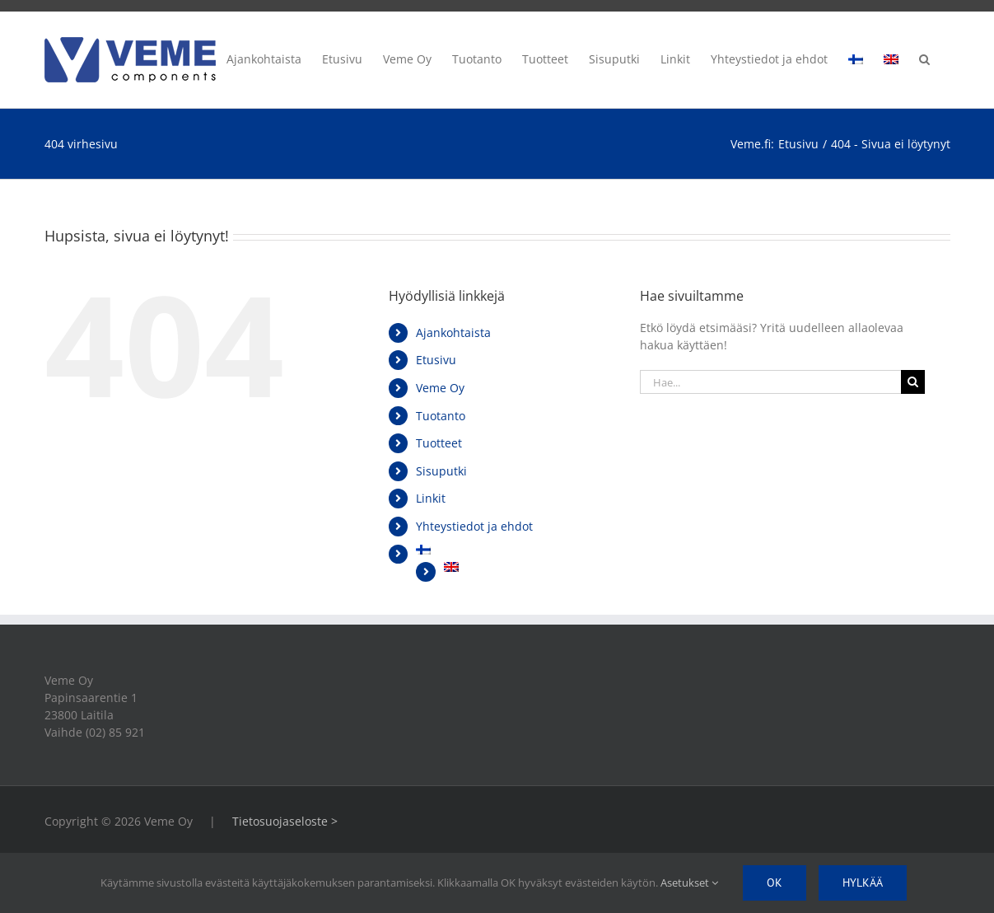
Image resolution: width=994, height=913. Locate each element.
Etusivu (436, 360)
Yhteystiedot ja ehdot (474, 526)
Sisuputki (441, 471)
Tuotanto (440, 416)
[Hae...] (771, 382)
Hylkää (862, 882)
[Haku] (913, 382)
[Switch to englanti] (891, 57)
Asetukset (689, 882)
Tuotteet (439, 443)
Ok (774, 882)
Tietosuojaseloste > (285, 821)
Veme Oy (440, 388)
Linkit (431, 498)
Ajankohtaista (453, 332)
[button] (924, 57)
